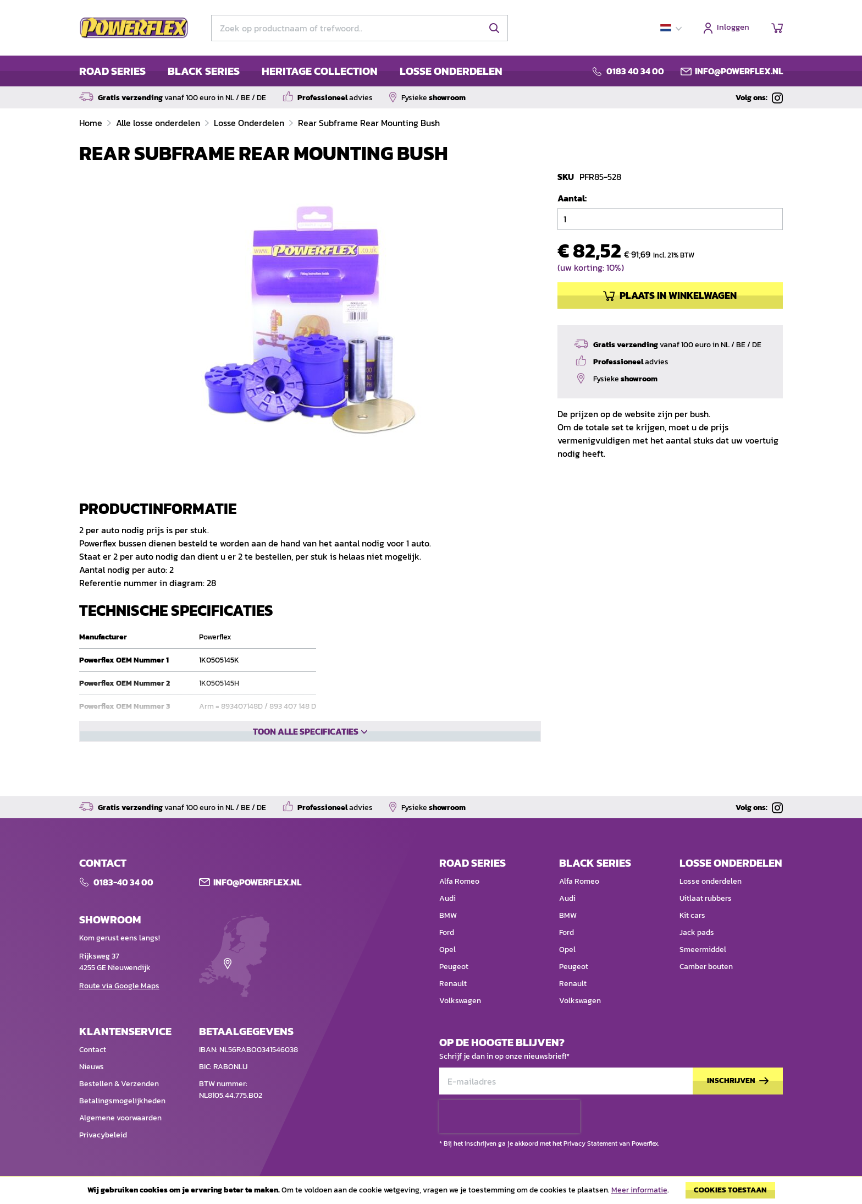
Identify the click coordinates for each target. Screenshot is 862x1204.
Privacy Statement (590, 1113)
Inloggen (733, 28)
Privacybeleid (103, 1137)
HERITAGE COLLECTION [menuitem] (320, 71)
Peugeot (453, 969)
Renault (453, 986)
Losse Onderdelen (250, 122)
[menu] (290, 71)
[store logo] (134, 28)
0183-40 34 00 (123, 884)
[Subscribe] (738, 1083)
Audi (447, 900)
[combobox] (359, 28)
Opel (447, 951)
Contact (92, 1052)
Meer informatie (639, 1190)
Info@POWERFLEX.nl (257, 884)
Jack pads (696, 934)
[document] (431, 1193)
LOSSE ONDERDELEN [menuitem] (451, 71)
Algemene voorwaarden (120, 1120)
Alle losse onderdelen (159, 122)
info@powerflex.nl (739, 71)
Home (91, 122)
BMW (448, 917)
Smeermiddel (702, 951)
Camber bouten (706, 969)
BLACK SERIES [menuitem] (204, 71)
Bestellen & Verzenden (119, 1086)
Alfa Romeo (459, 883)
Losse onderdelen (710, 883)
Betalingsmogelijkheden (122, 1103)
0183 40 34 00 (635, 71)
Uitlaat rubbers (705, 900)
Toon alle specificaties (305, 768)
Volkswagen (460, 1003)
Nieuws (91, 1069)
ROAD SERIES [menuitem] (112, 71)
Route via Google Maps (119, 988)
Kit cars (692, 917)
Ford (446, 934)
